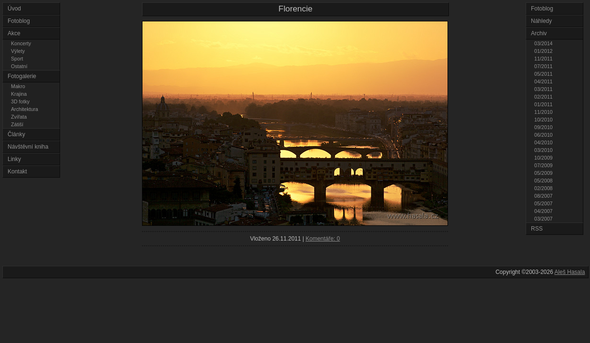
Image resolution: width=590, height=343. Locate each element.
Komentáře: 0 (322, 238)
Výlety (18, 51)
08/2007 (543, 196)
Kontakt (17, 171)
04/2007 (543, 211)
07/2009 (543, 165)
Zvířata (19, 117)
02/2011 (543, 97)
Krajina (19, 94)
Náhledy (541, 21)
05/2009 (543, 173)
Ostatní (19, 66)
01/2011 (543, 104)
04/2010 (543, 142)
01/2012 (543, 51)
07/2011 (543, 66)
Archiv (539, 33)
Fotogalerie (22, 76)
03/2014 (543, 43)
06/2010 (543, 135)
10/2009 (543, 158)
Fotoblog (19, 21)
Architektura (24, 109)
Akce (14, 33)
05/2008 (543, 180)
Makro (18, 86)
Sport (17, 58)
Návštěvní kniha (28, 146)
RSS (537, 228)
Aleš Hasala (569, 272)
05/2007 (543, 203)
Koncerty (21, 43)
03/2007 (543, 219)
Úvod (14, 8)
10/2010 (543, 119)
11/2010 (543, 112)
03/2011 (543, 89)
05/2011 (543, 74)
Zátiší (17, 124)
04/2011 (543, 81)
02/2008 (543, 188)
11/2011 (543, 58)
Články (16, 134)
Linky (14, 159)
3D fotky (20, 101)
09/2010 (543, 127)
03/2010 (543, 150)
